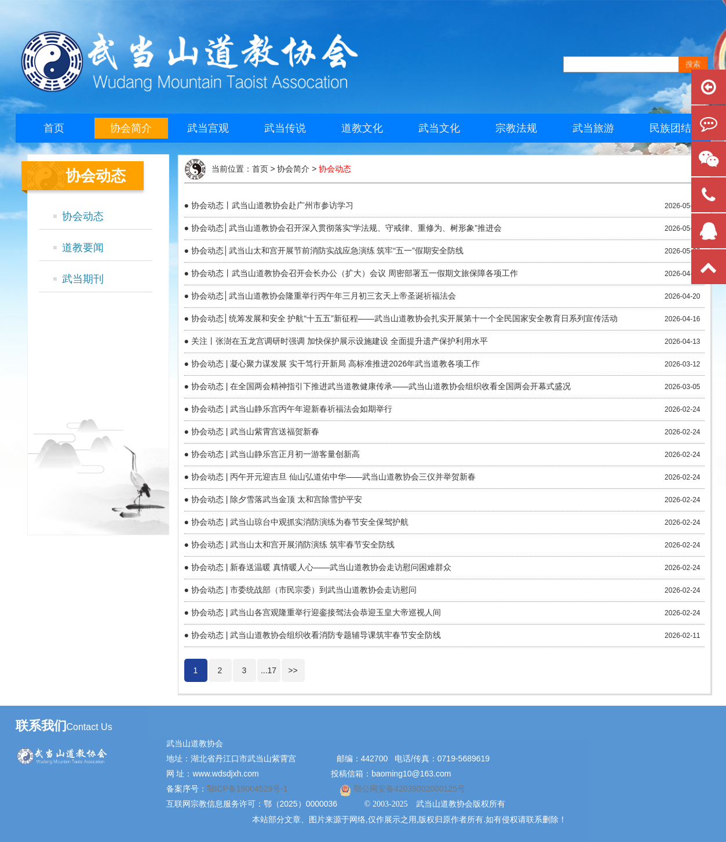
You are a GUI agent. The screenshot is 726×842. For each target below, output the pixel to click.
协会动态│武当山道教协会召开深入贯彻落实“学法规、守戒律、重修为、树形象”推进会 (346, 228)
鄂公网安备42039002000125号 (408, 788)
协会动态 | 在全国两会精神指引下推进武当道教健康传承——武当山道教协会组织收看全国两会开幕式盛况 (381, 386)
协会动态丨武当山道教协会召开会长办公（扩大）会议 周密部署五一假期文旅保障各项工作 (354, 273)
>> (292, 670)
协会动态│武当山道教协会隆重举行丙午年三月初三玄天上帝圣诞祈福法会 (323, 295)
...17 (268, 670)
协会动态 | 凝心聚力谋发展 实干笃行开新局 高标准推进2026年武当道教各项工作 (335, 363)
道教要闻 (83, 247)
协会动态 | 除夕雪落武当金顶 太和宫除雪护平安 (276, 499)
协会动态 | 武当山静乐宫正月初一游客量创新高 (275, 454)
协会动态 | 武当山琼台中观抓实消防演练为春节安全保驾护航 (299, 522)
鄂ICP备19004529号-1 (248, 788)
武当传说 (285, 128)
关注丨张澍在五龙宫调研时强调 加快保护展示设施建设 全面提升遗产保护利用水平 (339, 341)
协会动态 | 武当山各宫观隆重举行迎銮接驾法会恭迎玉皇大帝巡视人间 (316, 612)
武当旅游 (593, 128)
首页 (53, 128)
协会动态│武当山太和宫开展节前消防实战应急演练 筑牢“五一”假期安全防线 (327, 250)
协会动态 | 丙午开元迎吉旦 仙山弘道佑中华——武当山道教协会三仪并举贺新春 (333, 476)
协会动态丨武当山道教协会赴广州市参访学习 (272, 205)
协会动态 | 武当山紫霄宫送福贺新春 (255, 431)
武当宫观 (208, 128)
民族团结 (670, 128)
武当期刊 (83, 279)
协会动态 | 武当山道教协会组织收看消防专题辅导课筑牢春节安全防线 (316, 635)
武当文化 (439, 128)
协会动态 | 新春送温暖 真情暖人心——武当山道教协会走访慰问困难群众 (321, 567)
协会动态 (83, 216)
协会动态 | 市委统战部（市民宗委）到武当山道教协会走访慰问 (304, 589)
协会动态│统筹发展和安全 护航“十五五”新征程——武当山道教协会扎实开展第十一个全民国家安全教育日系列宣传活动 (404, 318)
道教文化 (362, 128)
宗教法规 (516, 128)
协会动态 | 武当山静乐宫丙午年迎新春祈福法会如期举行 (291, 408)
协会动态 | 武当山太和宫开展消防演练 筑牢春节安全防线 (293, 544)
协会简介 (131, 128)
